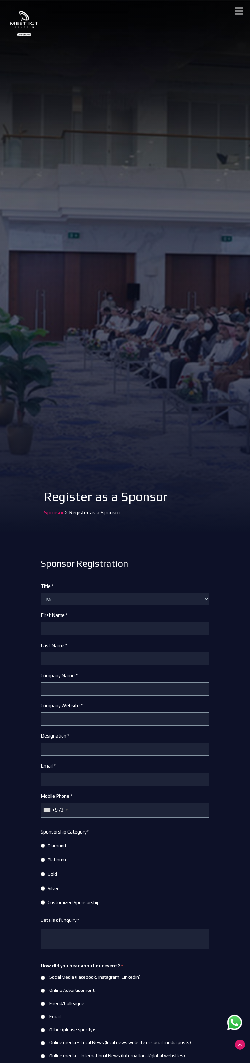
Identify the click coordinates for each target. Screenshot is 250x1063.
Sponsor (54, 512)
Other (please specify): (68, 1029)
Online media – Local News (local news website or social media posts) (116, 1042)
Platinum (57, 859)
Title (47, 586)
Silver (53, 888)
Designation (55, 736)
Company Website (62, 705)
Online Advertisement (68, 990)
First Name (54, 615)
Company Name (59, 675)
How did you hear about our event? (82, 965)
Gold (52, 874)
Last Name (54, 645)
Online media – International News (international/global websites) (113, 1055)
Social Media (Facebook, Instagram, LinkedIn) (91, 977)
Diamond (57, 845)
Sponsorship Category (65, 832)
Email (48, 766)
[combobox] (55, 810)
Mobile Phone (56, 796)
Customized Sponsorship (74, 902)
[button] (239, 11)
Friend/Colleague (62, 1003)
